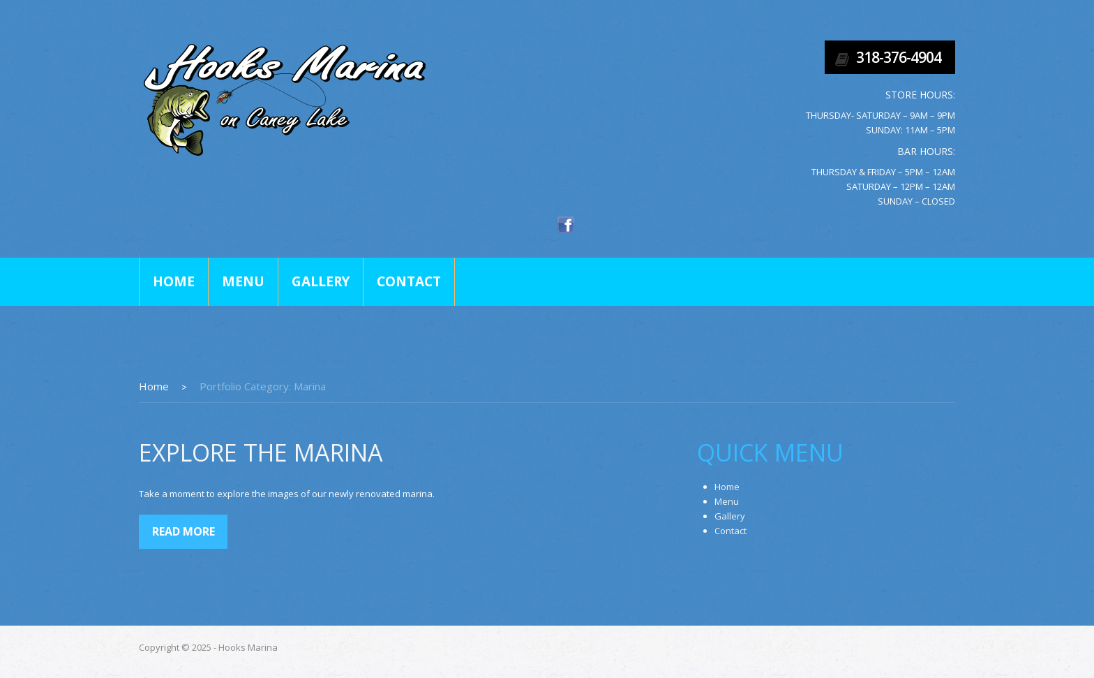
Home (174, 281)
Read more (183, 531)
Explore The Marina (261, 452)
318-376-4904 (898, 57)
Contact (409, 281)
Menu (243, 281)
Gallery (321, 281)
